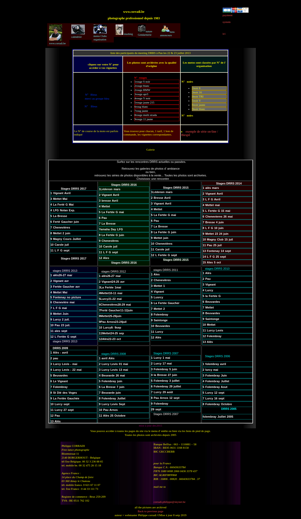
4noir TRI (198, 96)
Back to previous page (150, 511)
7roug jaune (141, 110)
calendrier (78, 31)
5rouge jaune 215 (144, 102)
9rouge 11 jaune (143, 119)
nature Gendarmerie (145, 30)
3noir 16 (197, 92)
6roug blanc (141, 106)
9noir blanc (198, 108)
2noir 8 (196, 88)
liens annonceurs (167, 30)
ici (224, 33)
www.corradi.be (57, 34)
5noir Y (196, 100)
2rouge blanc (141, 85)
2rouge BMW (142, 89)
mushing (124, 29)
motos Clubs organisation (100, 32)
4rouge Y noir (142, 98)
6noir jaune (198, 104)
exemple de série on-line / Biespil (199, 133)
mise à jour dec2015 (150, 425)
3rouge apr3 (141, 94)
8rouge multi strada (145, 114)
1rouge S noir (142, 81)
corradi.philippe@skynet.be (169, 501)
